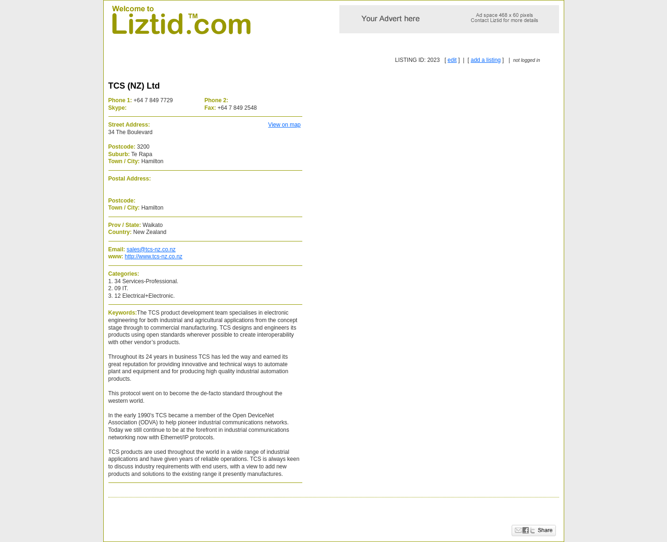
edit (452, 60)
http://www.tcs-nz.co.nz (154, 256)
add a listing (486, 60)
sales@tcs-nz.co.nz (151, 249)
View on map (284, 124)
